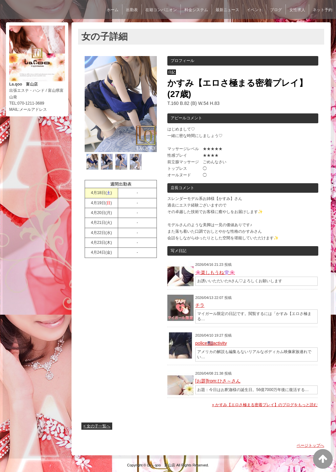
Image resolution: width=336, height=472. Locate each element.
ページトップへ (310, 445)
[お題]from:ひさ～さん (218, 381)
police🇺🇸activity (211, 343)
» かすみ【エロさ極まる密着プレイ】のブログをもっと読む (265, 405)
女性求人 (297, 10)
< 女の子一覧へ (96, 426)
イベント (254, 10)
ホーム (112, 10)
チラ (199, 305)
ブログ (276, 10)
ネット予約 (322, 10)
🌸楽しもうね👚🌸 (215, 272)
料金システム (196, 10)
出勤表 (132, 10)
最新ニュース (227, 10)
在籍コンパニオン (161, 10)
